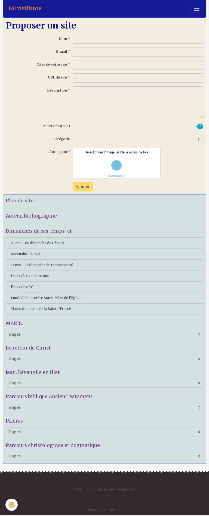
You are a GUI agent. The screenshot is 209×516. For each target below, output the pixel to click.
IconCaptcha (115, 176)
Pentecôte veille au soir (30, 276)
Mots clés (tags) (56, 126)
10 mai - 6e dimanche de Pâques (37, 243)
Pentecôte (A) (22, 287)
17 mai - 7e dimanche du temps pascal (42, 265)
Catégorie (62, 139)
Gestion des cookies (104, 510)
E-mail (61, 51)
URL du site (57, 77)
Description (57, 90)
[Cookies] (11, 505)
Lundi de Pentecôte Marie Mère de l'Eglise (46, 298)
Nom (63, 39)
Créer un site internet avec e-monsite (104, 489)
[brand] (25, 8)
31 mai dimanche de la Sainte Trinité (41, 309)
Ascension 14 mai (25, 254)
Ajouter (83, 186)
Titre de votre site (52, 64)
